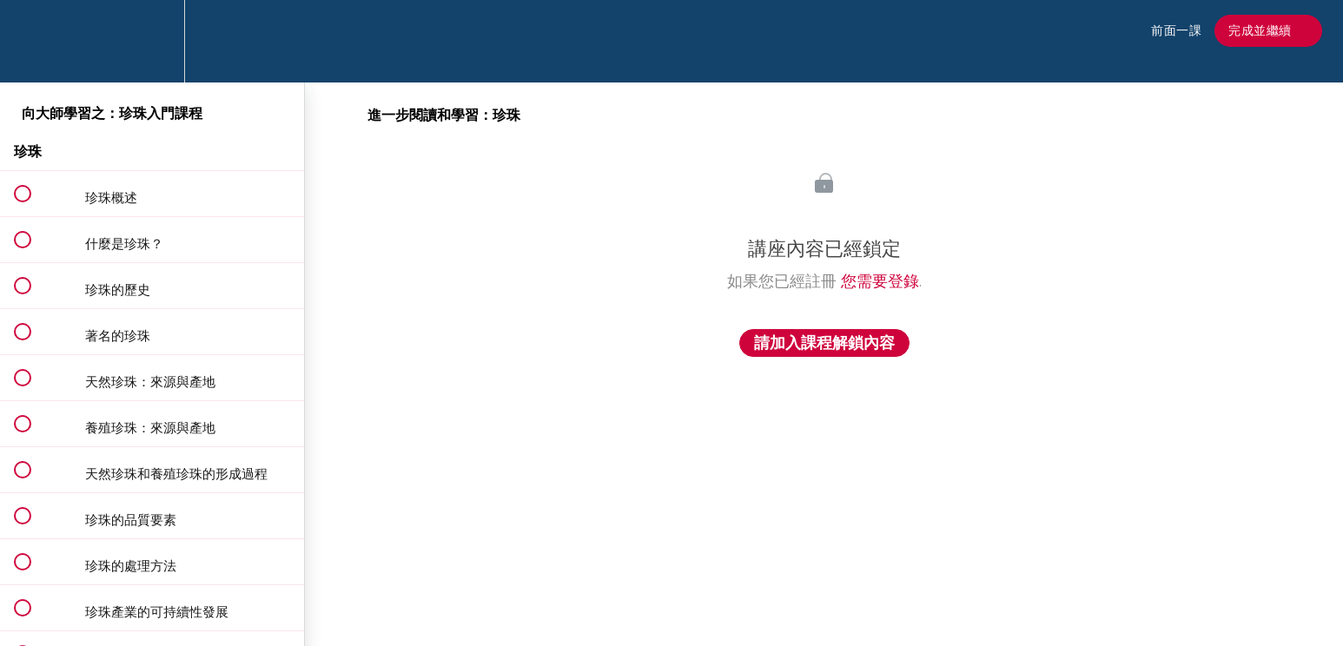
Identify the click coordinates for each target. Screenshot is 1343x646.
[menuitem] (152, 41)
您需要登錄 (880, 281)
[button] (32, 41)
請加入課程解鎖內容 (824, 343)
